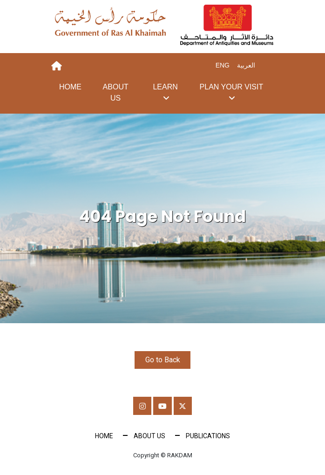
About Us (116, 92)
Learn (165, 87)
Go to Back (162, 359)
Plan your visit (232, 87)
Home (70, 87)
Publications (208, 436)
